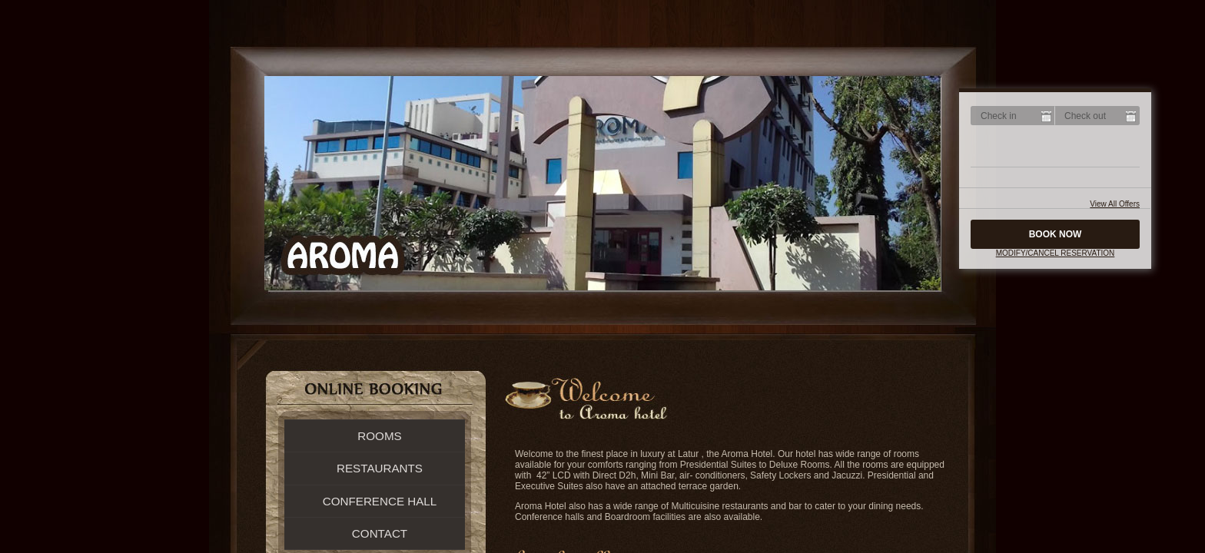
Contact (379, 533)
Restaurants (380, 468)
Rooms (379, 435)
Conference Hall (380, 501)
